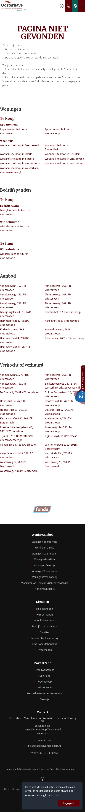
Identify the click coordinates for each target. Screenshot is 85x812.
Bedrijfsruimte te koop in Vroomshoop (15, 212)
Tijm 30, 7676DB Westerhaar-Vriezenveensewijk (17, 438)
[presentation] (38, 518)
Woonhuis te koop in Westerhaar (64, 163)
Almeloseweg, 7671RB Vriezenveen (13, 288)
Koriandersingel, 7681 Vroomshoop (12, 331)
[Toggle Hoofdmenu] (81, 6)
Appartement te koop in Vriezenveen (14, 131)
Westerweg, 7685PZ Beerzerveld (19, 471)
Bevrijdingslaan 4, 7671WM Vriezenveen (15, 314)
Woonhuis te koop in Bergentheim (57, 147)
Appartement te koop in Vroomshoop (59, 131)
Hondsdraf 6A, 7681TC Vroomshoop (13, 403)
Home (7, 789)
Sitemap (16, 789)
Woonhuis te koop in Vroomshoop (20, 163)
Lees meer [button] (54, 795)
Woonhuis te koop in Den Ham (62, 154)
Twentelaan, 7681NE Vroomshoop (65, 338)
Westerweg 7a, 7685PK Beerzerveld (13, 464)
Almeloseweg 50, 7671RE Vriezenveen (14, 377)
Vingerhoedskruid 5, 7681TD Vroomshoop (16, 455)
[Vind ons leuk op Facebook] (42, 780)
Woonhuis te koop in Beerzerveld (19, 145)
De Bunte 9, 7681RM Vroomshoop (19, 392)
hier (48, 81)
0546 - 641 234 (44, 740)
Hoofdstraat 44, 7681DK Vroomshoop (59, 403)
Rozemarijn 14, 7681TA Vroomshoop (58, 429)
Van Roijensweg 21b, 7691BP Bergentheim (61, 446)
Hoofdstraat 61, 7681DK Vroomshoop (14, 412)
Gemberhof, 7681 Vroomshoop (63, 312)
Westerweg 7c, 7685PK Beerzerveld (58, 464)
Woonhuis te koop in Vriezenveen (64, 158)
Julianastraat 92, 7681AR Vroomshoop (59, 412)
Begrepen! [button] (68, 803)
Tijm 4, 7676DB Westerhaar (61, 436)
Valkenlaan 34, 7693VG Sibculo (18, 444)
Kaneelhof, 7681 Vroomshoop (62, 320)
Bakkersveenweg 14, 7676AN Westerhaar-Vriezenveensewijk (62, 385)
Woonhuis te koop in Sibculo (17, 158)
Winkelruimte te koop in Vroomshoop (14, 228)
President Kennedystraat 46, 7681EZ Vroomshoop (16, 429)
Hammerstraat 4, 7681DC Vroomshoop (14, 323)
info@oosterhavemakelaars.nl (44, 745)
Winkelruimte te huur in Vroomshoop (14, 256)
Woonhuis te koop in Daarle (16, 154)
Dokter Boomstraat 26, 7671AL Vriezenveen (63, 394)
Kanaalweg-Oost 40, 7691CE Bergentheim (16, 420)
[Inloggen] (61, 6)
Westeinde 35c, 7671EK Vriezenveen (58, 455)
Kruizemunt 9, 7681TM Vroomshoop (58, 420)
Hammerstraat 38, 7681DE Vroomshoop (15, 349)
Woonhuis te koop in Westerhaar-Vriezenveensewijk (19, 170)
